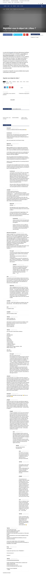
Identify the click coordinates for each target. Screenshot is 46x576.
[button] (42, 6)
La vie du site (5, 2)
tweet (22, 87)
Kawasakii (5, 30)
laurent (27, 81)
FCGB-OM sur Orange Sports (24, 93)
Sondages (9, 2)
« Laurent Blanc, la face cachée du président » (9, 94)
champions (14, 81)
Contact (22, 2)
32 (16, 30)
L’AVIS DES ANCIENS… (15, 117)
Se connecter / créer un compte (24, 0)
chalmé (10, 81)
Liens (12, 2)
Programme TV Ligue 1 (35, 37)
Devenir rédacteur (16, 2)
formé (24, 81)
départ (18, 81)
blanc (7, 81)
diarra (21, 81)
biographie (11, 52)
